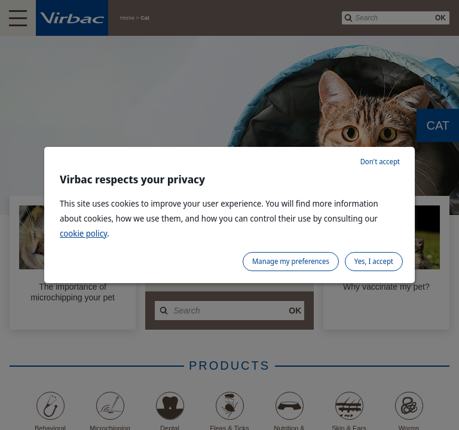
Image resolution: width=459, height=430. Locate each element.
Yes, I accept (373, 261)
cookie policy (83, 233)
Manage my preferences (290, 261)
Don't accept (380, 161)
